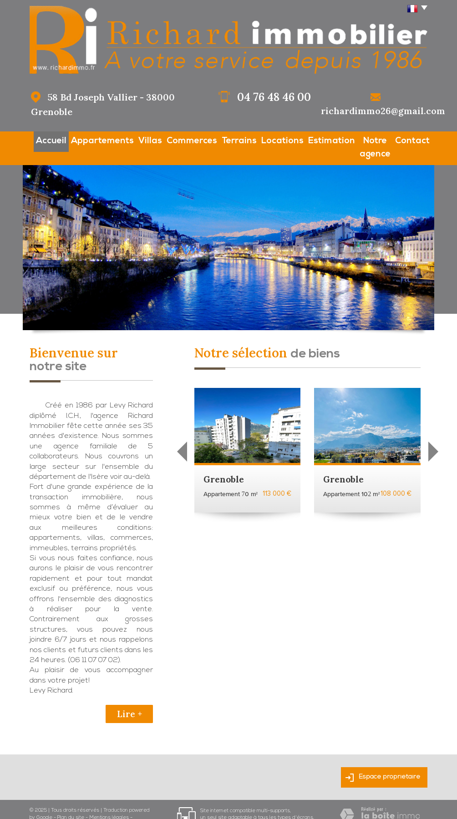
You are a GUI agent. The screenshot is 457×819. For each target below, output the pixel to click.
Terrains (223, 139)
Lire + (129, 697)
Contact (414, 139)
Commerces (177, 139)
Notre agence (366, 139)
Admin (69, 808)
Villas (136, 139)
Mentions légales (109, 801)
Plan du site (70, 801)
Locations (266, 139)
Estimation (313, 139)
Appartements (89, 139)
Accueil (41, 139)
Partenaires (43, 808)
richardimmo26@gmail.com (383, 110)
